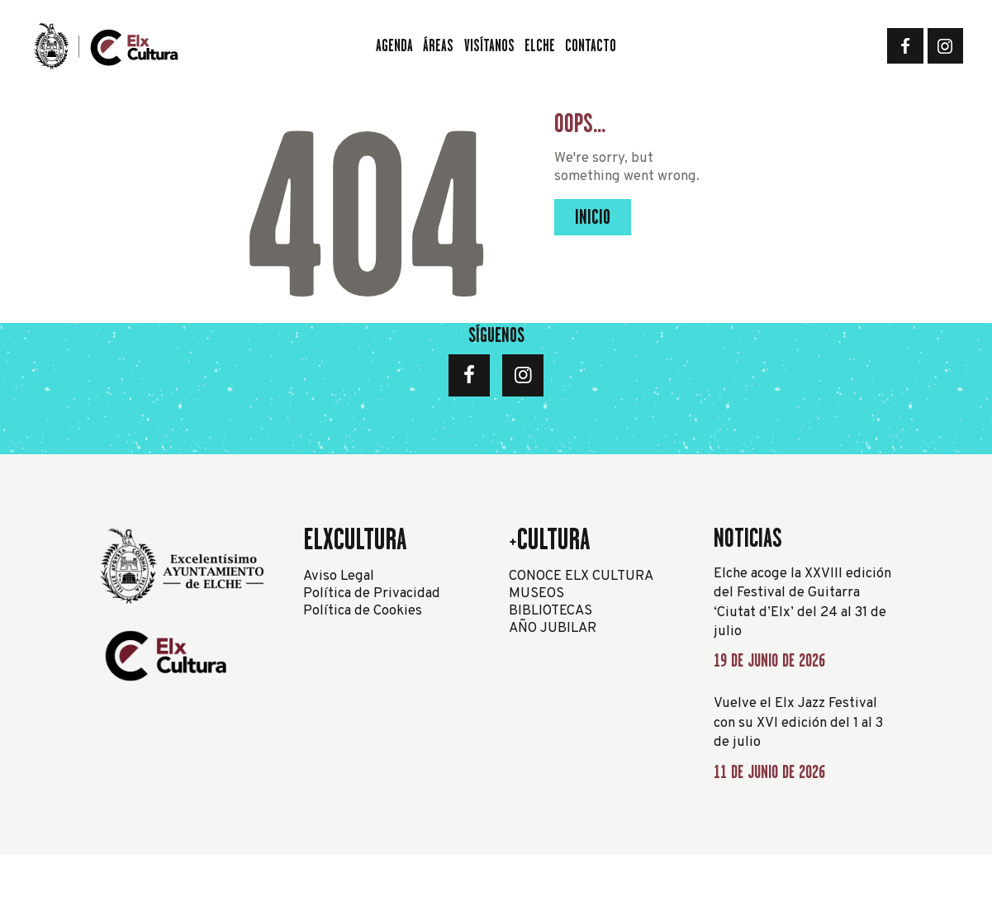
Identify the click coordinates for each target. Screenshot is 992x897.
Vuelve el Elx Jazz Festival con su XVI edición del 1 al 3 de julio (798, 723)
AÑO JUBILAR (552, 628)
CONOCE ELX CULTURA (581, 576)
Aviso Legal (338, 576)
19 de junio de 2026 (769, 660)
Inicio (592, 217)
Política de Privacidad (371, 593)
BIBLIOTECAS (550, 610)
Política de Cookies (362, 610)
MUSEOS (536, 593)
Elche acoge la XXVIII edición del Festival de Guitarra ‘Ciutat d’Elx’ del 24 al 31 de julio (802, 603)
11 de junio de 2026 (769, 772)
